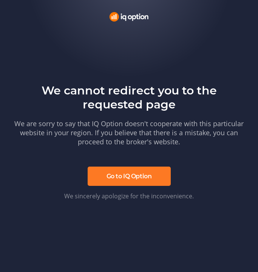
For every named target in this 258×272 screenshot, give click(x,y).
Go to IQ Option (129, 176)
